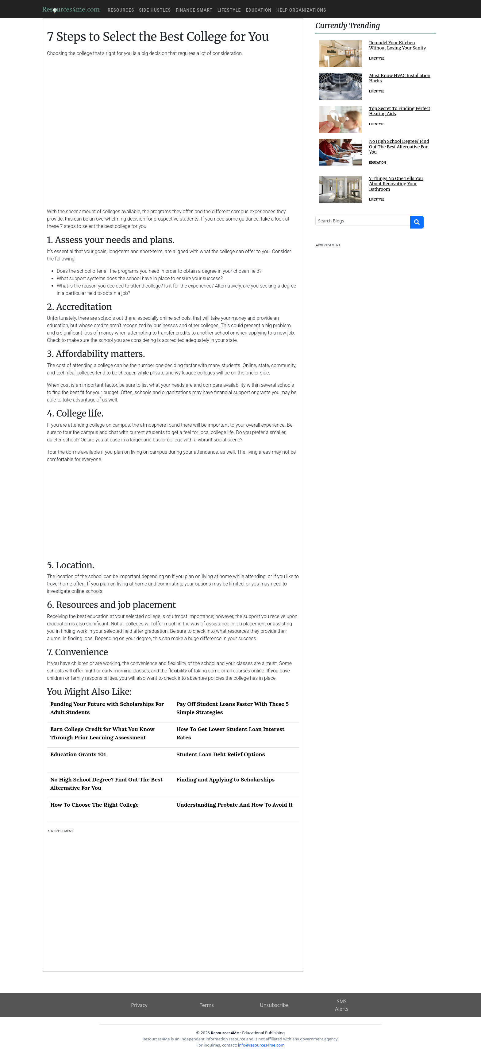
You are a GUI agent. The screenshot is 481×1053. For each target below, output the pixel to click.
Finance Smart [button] (194, 10)
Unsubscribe (274, 1005)
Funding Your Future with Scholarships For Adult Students (107, 708)
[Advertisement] (173, 128)
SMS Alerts (341, 1005)
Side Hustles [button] (155, 10)
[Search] (362, 220)
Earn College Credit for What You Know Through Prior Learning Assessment (102, 733)
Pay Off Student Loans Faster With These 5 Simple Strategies (232, 708)
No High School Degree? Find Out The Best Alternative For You (106, 783)
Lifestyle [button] (229, 10)
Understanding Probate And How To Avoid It (234, 804)
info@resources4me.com (261, 1045)
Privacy (139, 1005)
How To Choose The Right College (94, 804)
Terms (207, 1005)
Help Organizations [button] (301, 10)
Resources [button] (121, 10)
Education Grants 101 (78, 754)
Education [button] (258, 10)
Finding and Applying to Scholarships (225, 779)
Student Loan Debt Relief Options (220, 754)
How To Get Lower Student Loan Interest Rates (230, 733)
